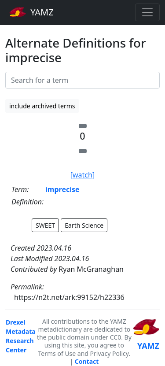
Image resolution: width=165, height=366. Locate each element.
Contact (87, 361)
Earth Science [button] (84, 225)
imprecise (62, 189)
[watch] (82, 175)
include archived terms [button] (42, 106)
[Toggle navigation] (147, 12)
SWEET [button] (45, 225)
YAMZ (31, 12)
